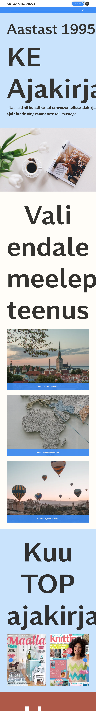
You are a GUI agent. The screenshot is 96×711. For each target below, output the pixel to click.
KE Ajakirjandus (21, 3)
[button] (11, 660)
